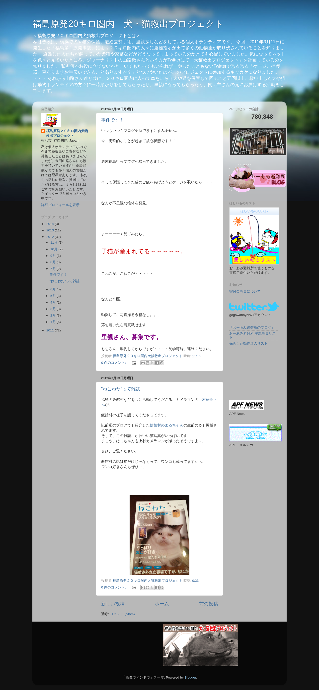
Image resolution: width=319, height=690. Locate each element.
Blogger (190, 677)
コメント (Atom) (122, 614)
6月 (53, 289)
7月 (53, 269)
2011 (50, 330)
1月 (53, 322)
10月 (54, 249)
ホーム (162, 603)
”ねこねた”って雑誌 (120, 388)
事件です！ (112, 119)
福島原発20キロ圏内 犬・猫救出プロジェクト (128, 24)
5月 (53, 296)
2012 (50, 237)
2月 (53, 315)
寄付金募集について (245, 291)
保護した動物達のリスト (248, 343)
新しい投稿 (113, 603)
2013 (50, 230)
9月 (53, 256)
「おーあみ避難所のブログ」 (252, 327)
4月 (53, 302)
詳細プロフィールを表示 (60, 205)
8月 (53, 262)
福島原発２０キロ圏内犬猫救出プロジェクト (67, 133)
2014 (50, 224)
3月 (53, 309)
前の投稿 (208, 603)
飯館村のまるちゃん (166, 425)
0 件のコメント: (114, 363)
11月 (54, 242)
